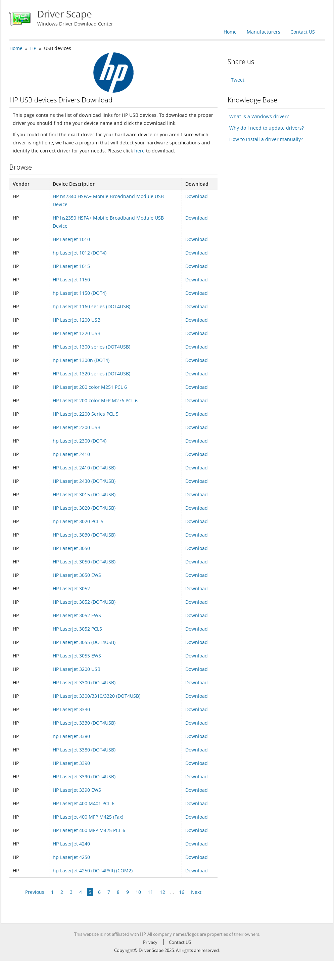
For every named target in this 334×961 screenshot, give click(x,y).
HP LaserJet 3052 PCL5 (77, 629)
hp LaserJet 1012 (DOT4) (79, 252)
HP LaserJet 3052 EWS (77, 615)
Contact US (302, 32)
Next (196, 892)
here (139, 150)
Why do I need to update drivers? (266, 128)
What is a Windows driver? (259, 116)
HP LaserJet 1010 (71, 239)
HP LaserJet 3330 (71, 709)
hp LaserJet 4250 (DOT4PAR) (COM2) (93, 870)
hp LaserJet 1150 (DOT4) (79, 293)
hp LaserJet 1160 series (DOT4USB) (91, 306)
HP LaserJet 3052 (71, 588)
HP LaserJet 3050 (71, 548)
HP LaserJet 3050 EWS (77, 575)
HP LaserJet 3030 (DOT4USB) (84, 535)
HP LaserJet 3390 (71, 763)
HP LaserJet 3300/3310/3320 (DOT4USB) (96, 696)
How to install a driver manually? (266, 139)
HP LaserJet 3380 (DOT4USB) (84, 749)
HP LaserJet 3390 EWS (77, 790)
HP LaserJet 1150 (71, 279)
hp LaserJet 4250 (71, 857)
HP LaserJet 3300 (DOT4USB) (84, 682)
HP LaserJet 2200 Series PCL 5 (85, 414)
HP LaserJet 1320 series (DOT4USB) (91, 373)
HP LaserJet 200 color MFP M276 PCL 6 (95, 400)
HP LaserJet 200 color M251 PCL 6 (90, 387)
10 (138, 892)
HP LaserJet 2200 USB (76, 427)
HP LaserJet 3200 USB (76, 669)
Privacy (150, 942)
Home (230, 32)
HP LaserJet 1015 (71, 266)
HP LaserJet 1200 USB (76, 320)
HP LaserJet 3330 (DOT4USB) (84, 723)
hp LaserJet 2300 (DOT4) (79, 441)
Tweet (237, 80)
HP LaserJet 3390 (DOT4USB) (84, 776)
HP (33, 48)
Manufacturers (263, 32)
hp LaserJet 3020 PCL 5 (78, 521)
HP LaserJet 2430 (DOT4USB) (84, 481)
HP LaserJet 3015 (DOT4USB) (84, 494)
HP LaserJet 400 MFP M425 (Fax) (88, 817)
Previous (34, 892)
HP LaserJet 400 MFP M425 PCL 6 (89, 830)
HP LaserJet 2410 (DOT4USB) (84, 467)
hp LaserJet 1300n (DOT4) (81, 360)
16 (181, 892)
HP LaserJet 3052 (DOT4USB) (84, 602)
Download (196, 196)
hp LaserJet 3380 (71, 736)
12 (162, 892)
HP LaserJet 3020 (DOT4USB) (84, 508)
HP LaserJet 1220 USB (76, 333)
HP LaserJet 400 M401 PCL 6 (83, 803)
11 (150, 892)
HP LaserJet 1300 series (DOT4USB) (91, 347)
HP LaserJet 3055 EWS (77, 655)
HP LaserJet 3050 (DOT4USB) (84, 561)
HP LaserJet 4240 (71, 843)
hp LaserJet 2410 (71, 454)
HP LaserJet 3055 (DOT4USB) (84, 642)
